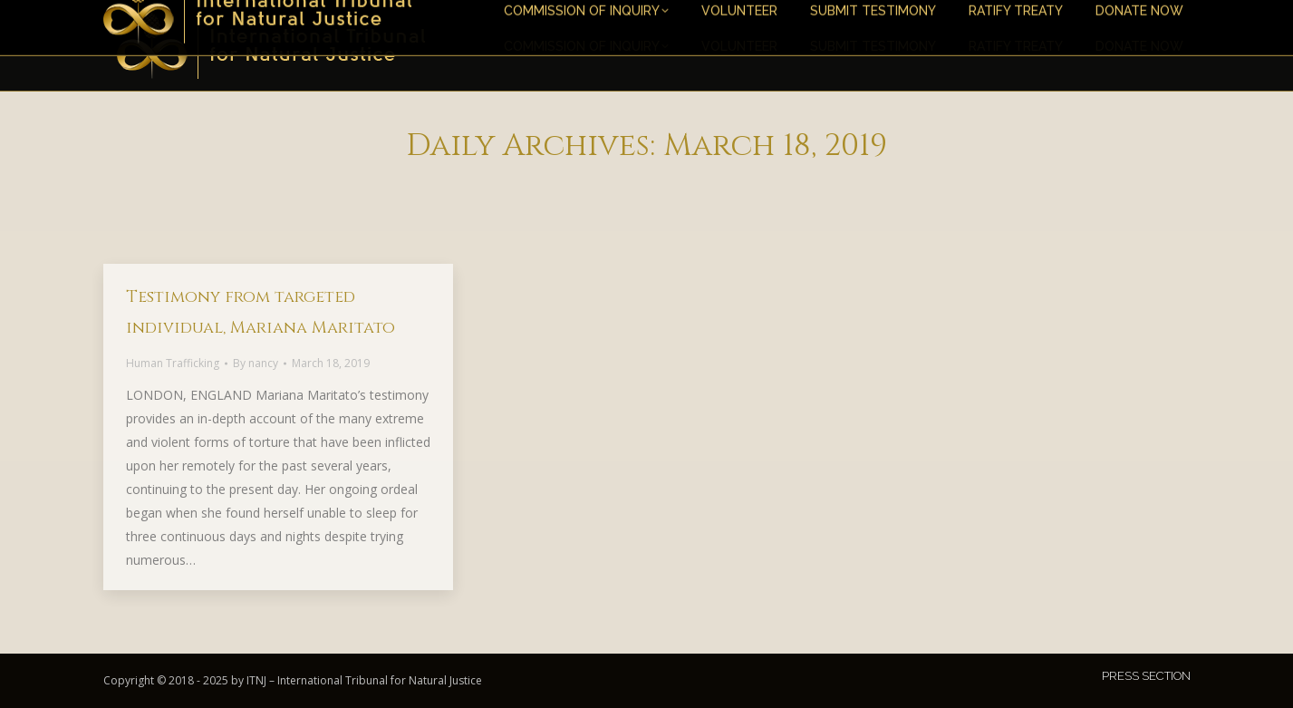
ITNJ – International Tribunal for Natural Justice (364, 680)
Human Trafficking (172, 363)
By (255, 363)
